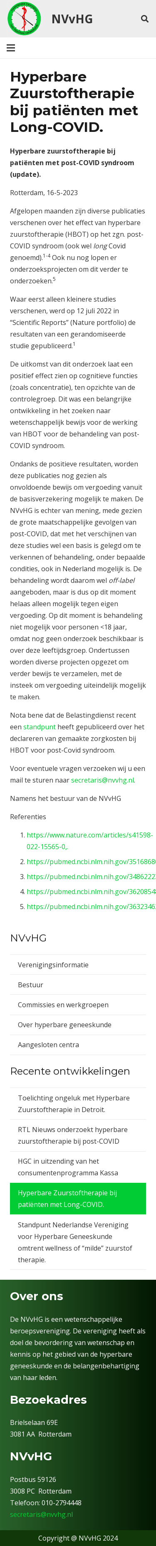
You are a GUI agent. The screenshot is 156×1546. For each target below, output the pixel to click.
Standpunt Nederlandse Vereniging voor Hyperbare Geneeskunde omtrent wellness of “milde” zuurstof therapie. (75, 1242)
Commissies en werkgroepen (63, 1004)
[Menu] (10, 47)
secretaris (25, 1514)
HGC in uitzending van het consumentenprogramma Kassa (68, 1167)
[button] (144, 18)
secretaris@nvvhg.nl (102, 780)
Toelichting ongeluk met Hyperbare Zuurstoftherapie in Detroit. (74, 1103)
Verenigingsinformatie (53, 964)
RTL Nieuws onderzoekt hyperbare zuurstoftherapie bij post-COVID (73, 1135)
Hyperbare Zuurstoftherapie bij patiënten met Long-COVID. (67, 1198)
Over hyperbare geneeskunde (64, 1024)
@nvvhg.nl (57, 1514)
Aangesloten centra (48, 1044)
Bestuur (30, 984)
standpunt (39, 726)
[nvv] (24, 18)
